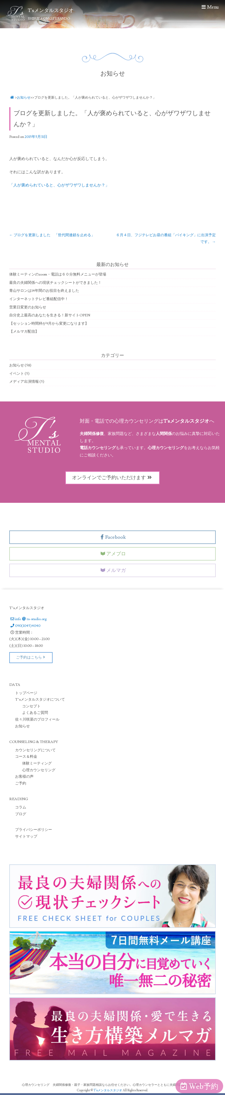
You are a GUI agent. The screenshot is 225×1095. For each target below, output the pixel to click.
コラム (20, 807)
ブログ (20, 813)
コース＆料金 (26, 756)
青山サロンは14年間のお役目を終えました (44, 290)
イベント (16, 373)
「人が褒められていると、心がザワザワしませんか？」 (59, 184)
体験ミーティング (37, 763)
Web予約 (199, 1086)
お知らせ (23, 97)
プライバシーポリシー (33, 829)
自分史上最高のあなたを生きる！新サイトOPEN (49, 315)
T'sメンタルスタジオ (108, 1090)
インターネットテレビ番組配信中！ (38, 298)
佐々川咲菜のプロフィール (37, 719)
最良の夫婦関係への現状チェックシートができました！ (55, 282)
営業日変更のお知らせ (27, 307)
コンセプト (31, 706)
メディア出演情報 (24, 381)
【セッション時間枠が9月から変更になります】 (49, 323)
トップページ (26, 692)
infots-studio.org (27, 619)
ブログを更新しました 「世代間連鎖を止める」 (52, 235)
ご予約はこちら (31, 657)
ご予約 (20, 783)
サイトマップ (26, 836)
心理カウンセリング (38, 770)
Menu (209, 7)
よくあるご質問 (35, 712)
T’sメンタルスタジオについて (40, 699)
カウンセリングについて (35, 750)
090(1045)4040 (24, 625)
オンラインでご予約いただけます (112, 477)
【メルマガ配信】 (24, 331)
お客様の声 (24, 776)
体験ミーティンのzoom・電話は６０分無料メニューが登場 (57, 274)
